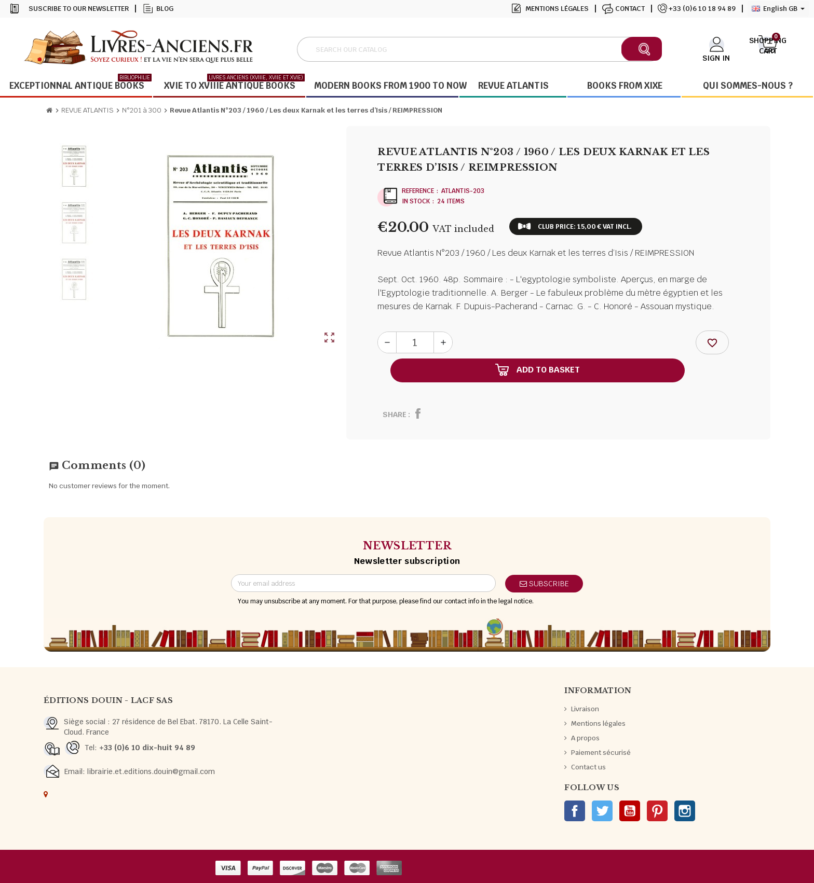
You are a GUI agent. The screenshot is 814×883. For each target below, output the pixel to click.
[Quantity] (415, 342)
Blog (164, 8)
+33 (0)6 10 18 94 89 (702, 8)
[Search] (479, 49)
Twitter (602, 811)
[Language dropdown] (778, 9)
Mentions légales (557, 8)
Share (394, 414)
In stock (416, 201)
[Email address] (363, 583)
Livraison (585, 709)
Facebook (574, 811)
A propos (585, 738)
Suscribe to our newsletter (79, 8)
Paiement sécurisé (601, 752)
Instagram (684, 811)
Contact (630, 8)
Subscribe (544, 583)
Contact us (588, 767)
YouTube (629, 811)
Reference (418, 191)
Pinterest (657, 811)
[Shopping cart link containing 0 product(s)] (768, 48)
